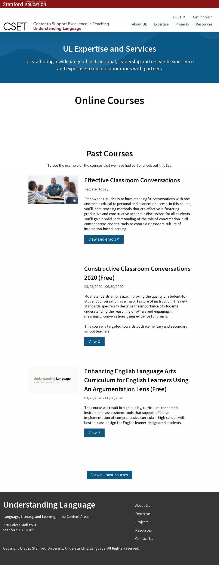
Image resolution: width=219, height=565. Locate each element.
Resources (204, 24)
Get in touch (202, 17)
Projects (182, 24)
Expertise (161, 24)
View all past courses (109, 474)
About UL (139, 24)
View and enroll (104, 239)
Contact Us (144, 538)
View (94, 341)
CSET (179, 17)
